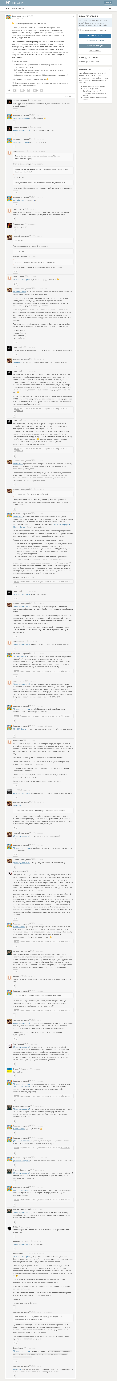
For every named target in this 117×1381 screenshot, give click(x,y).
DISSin (15, 1227)
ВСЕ (7, 8)
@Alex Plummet (19, 926)
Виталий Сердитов (20, 1069)
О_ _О (15, 790)
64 (19, 1226)
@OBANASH (18, 362)
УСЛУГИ (16, 408)
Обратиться (18, 411)
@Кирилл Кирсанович (22, 1086)
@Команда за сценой (21, 130)
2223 (33, 235)
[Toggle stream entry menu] (73, 16)
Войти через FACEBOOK (95, 41)
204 (21, 789)
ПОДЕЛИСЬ (70, 96)
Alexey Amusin (18, 224)
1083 (25, 740)
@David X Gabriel (19, 200)
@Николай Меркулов (21, 279)
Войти (108, 3)
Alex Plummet (18, 872)
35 (25, 223)
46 (27, 871)
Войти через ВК (94, 36)
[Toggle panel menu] (109, 69)
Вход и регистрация (95, 46)
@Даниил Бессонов (21, 118)
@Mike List (17, 805)
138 (30, 1068)
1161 (32, 15)
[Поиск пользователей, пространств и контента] (110, 8)
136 (26, 151)
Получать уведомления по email (92, 30)
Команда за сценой (20, 16)
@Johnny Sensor (19, 527)
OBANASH (17, 347)
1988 (25, 347)
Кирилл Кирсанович (21, 951)
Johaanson (17, 976)
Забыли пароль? (95, 51)
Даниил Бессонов (20, 100)
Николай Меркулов (21, 236)
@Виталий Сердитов (21, 1161)
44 (30, 100)
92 (33, 951)
